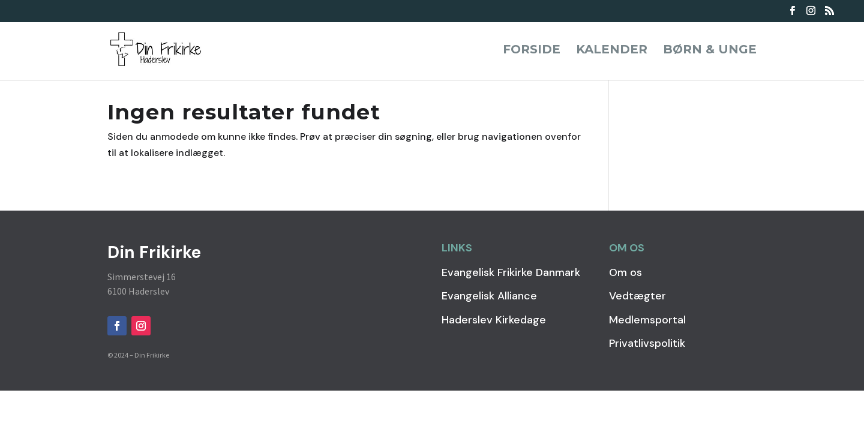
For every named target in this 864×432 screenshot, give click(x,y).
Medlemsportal (647, 320)
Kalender (611, 50)
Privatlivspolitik (647, 343)
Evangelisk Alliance (489, 296)
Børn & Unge (710, 50)
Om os (625, 272)
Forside (531, 50)
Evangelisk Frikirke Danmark (511, 272)
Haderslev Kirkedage (494, 320)
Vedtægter (637, 296)
